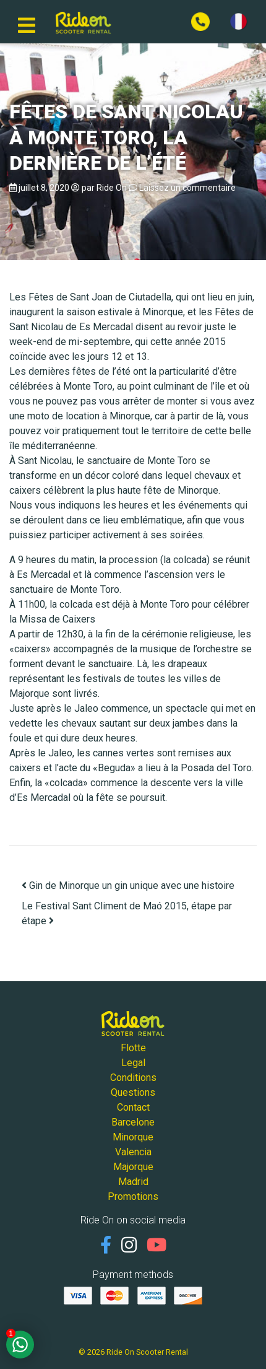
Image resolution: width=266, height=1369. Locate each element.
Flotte (133, 1048)
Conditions (133, 1077)
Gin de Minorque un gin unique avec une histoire (128, 885)
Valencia (133, 1152)
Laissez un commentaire (187, 188)
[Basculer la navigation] (26, 21)
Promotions (133, 1196)
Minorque (133, 1137)
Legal (133, 1063)
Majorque (133, 1167)
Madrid (133, 1181)
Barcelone (133, 1122)
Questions (133, 1092)
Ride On (112, 188)
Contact (133, 1107)
